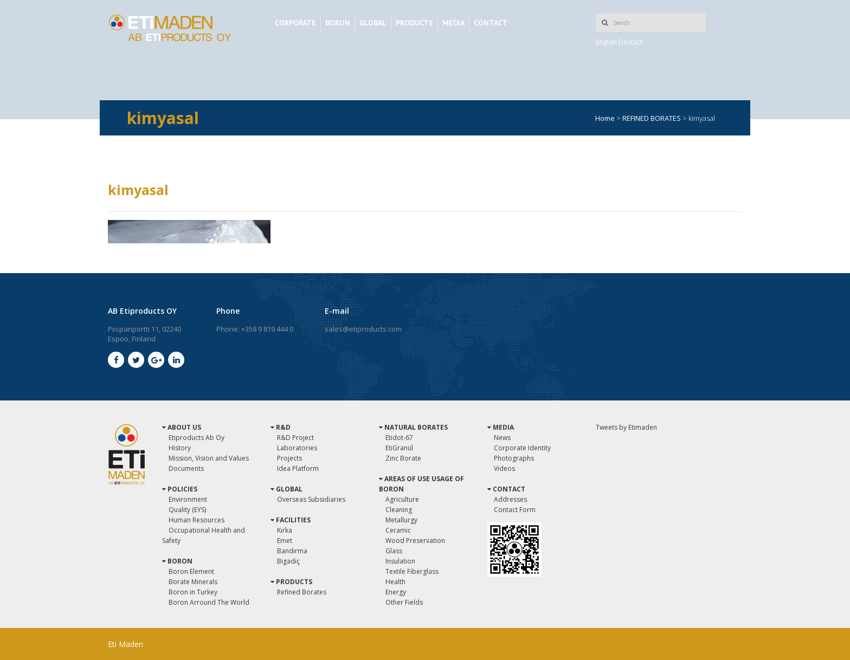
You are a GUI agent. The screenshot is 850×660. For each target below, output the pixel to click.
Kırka (284, 530)
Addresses (510, 499)
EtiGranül (399, 447)
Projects (289, 458)
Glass (393, 550)
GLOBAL (373, 23)
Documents (186, 468)
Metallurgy (401, 520)
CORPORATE (295, 23)
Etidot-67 (399, 437)
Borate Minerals (193, 581)
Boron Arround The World (209, 602)
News (502, 437)
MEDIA (453, 23)
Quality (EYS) (187, 509)
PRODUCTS (414, 23)
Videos (504, 468)
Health (395, 581)
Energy (395, 592)
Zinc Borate (403, 458)
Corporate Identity (522, 447)
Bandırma (292, 550)
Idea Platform (298, 468)
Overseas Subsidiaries (311, 499)
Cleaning (398, 509)
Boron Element (191, 571)
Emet (284, 540)
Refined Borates (301, 592)
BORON (337, 23)
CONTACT (490, 23)
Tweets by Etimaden (626, 427)
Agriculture (402, 499)
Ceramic (398, 530)
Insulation (400, 561)
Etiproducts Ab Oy (196, 437)
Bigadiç (288, 561)
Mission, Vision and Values (209, 458)
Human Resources (196, 520)
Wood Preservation (415, 540)
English (606, 42)
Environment (188, 499)
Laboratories (297, 447)
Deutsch (631, 42)
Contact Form (515, 509)
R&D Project (295, 437)
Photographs (514, 458)
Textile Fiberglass (412, 571)
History (180, 447)
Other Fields (404, 602)
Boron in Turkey (193, 592)
